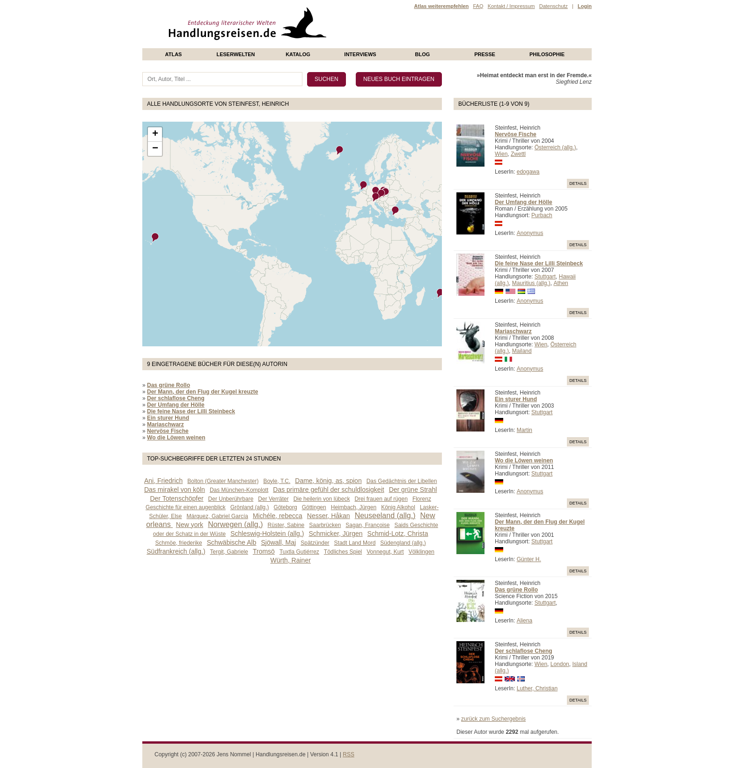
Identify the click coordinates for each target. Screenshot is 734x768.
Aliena (524, 620)
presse (484, 54)
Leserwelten (235, 54)
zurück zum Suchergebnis (493, 719)
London (559, 664)
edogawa (528, 171)
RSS (348, 754)
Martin (524, 430)
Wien (501, 154)
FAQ (478, 6)
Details (578, 183)
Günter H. (529, 559)
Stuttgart (545, 276)
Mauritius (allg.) (531, 283)
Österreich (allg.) (555, 147)
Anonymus (530, 233)
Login (585, 6)
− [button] (155, 149)
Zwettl (518, 154)
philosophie (547, 54)
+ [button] (155, 134)
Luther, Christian (537, 688)
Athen (560, 283)
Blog (422, 54)
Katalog (298, 54)
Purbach (541, 215)
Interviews (360, 54)
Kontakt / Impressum (511, 6)
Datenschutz (553, 6)
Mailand (522, 351)
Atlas (173, 54)
